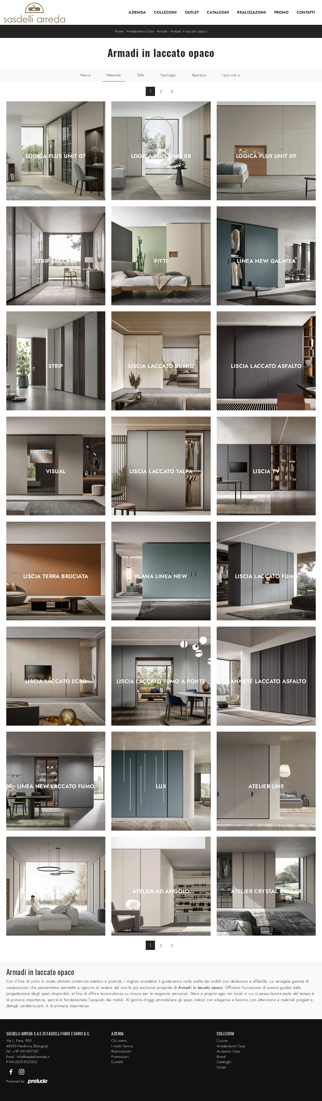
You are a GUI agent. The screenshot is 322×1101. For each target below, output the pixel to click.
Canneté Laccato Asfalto (266, 682)
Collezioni (165, 12)
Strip (55, 366)
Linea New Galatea (266, 261)
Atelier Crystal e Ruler (266, 892)
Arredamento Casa (140, 31)
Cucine (222, 1040)
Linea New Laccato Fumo (55, 787)
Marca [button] (85, 75)
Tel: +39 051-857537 (22, 1051)
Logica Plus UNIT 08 (161, 156)
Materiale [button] (113, 75)
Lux (161, 787)
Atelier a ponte (56, 892)
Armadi (162, 31)
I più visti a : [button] (232, 75)
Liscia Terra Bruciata (55, 577)
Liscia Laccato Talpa (160, 472)
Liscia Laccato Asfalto (266, 366)
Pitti (161, 261)
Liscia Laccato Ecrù (56, 682)
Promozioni (120, 1056)
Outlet (192, 12)
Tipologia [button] (167, 75)
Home (119, 31)
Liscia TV (266, 472)
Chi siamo (119, 1040)
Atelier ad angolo (161, 892)
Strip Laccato (56, 261)
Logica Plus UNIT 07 (56, 156)
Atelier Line (266, 787)
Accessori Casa (228, 1051)
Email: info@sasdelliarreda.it (27, 1056)
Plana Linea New (161, 577)
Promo (281, 12)
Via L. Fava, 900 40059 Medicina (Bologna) (27, 1043)
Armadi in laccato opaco (189, 31)
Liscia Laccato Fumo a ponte (161, 682)
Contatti (306, 12)
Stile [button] (140, 75)
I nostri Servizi (122, 1046)
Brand (221, 1056)
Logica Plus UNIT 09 (266, 156)
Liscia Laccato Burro (161, 366)
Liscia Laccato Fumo (266, 577)
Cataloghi (218, 12)
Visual (55, 472)
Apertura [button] (199, 75)
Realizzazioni (251, 12)
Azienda (137, 12)
